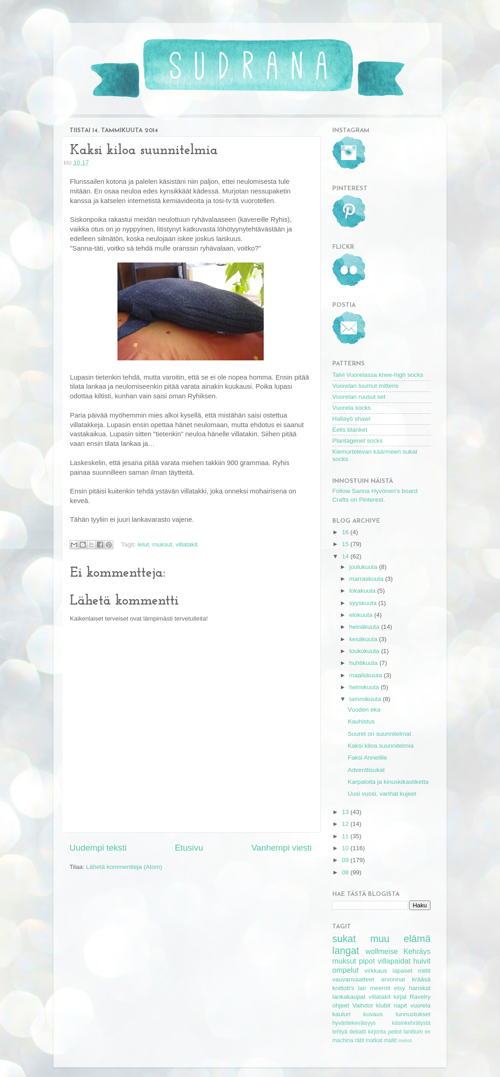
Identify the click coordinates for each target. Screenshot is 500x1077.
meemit (380, 988)
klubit (383, 1005)
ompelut (345, 970)
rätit (359, 1040)
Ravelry (420, 996)
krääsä (421, 979)
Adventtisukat (366, 769)
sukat (344, 938)
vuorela (420, 1005)
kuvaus (373, 1014)
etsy (399, 988)
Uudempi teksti (98, 847)
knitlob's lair (349, 988)
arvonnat (393, 979)
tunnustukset (413, 1014)
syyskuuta (363, 603)
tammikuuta (366, 699)
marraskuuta (367, 578)
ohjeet (340, 1005)
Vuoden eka (364, 709)
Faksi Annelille (367, 757)
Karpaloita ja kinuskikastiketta (388, 781)
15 (346, 544)
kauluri (341, 1014)
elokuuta (361, 614)
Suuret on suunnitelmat (379, 733)
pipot (367, 961)
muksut (162, 544)
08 (346, 872)
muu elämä (400, 938)
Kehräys (417, 951)
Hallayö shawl (351, 418)
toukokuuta (365, 651)
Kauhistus (361, 721)
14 (346, 556)
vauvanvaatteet (353, 979)
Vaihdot (362, 1005)
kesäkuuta (364, 639)
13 (346, 812)
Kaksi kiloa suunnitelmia (381, 745)
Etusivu (189, 847)
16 (346, 532)
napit (400, 1005)
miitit (424, 970)
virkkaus (375, 970)
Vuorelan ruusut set (359, 396)
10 (346, 848)
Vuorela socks (351, 407)
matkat (374, 1040)
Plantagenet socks (357, 440)
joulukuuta (364, 566)
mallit (390, 1040)
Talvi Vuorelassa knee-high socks (377, 374)
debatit (357, 1032)
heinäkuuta (365, 626)
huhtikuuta (364, 662)
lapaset (403, 970)
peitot (395, 1032)
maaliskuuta (366, 675)
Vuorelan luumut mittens (365, 385)
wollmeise (381, 951)
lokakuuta (363, 590)
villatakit (186, 544)
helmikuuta (365, 687)
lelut (143, 544)
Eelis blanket (349, 429)
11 (346, 836)
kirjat (400, 996)
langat (345, 950)
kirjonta (377, 1032)
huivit (422, 961)
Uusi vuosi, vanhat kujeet (382, 793)
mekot (404, 1040)
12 (346, 823)
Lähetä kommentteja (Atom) (124, 866)
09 (346, 860)
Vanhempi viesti (281, 847)
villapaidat (394, 961)
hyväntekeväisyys (354, 1023)
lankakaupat (349, 996)
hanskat (420, 988)
